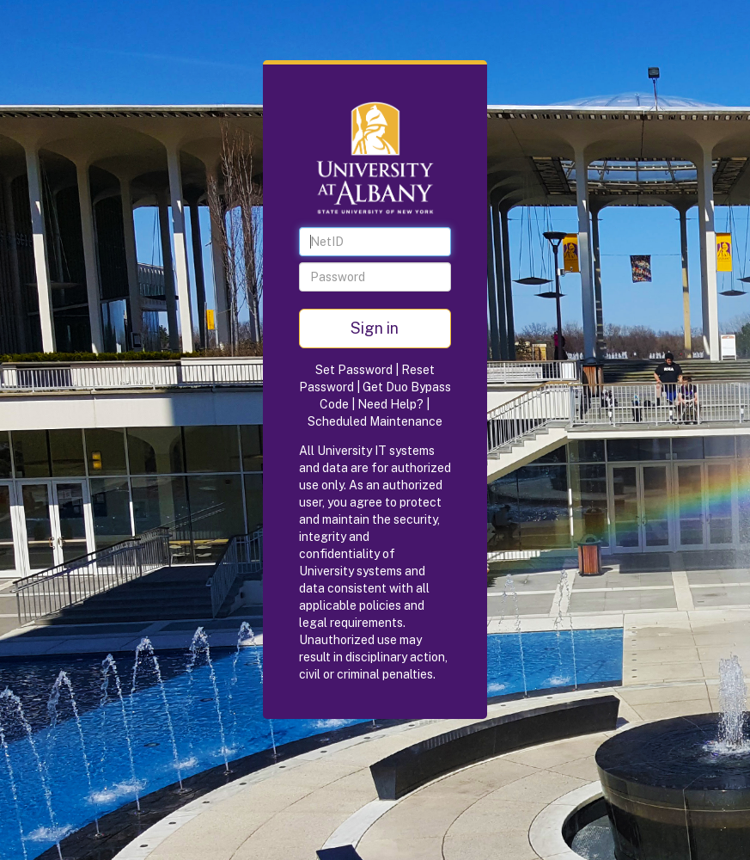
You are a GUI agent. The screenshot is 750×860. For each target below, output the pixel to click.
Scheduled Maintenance (375, 421)
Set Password (354, 370)
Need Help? (390, 404)
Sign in (375, 328)
